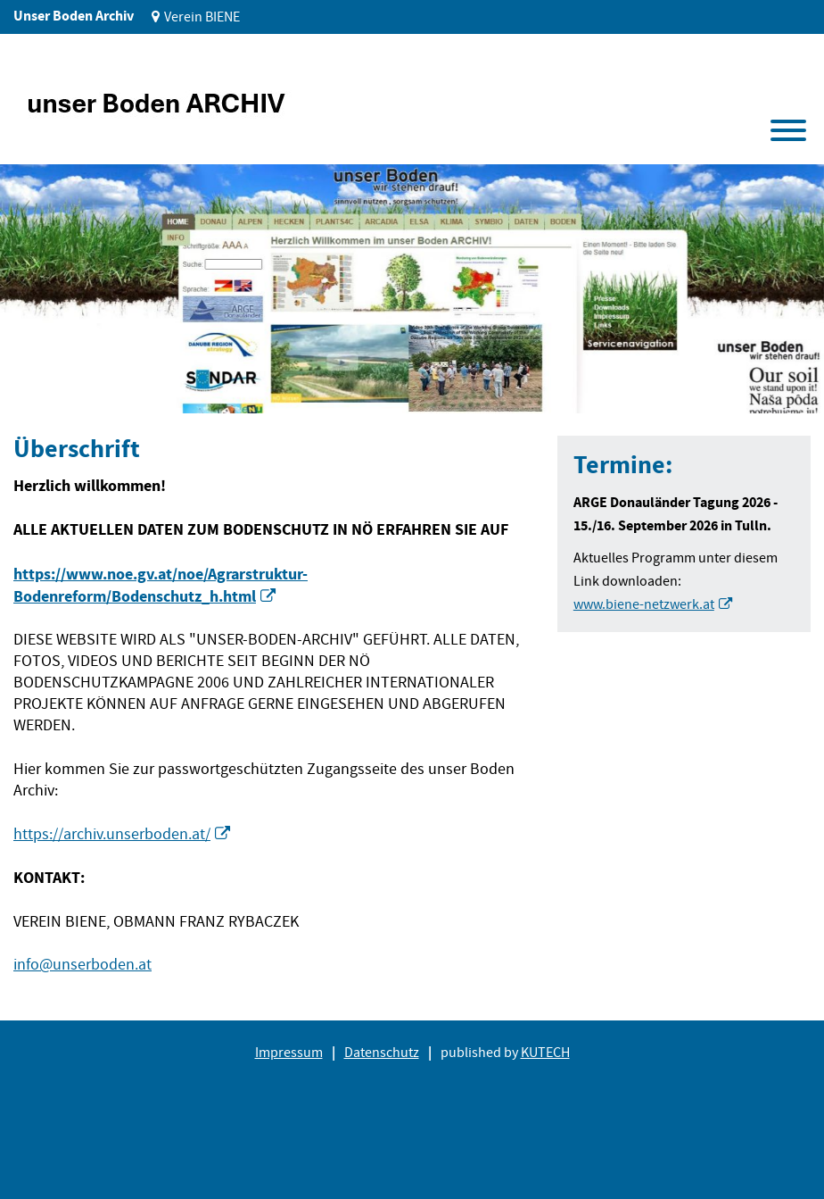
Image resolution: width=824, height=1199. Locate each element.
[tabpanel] (412, 288)
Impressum (289, 1053)
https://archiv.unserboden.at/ (111, 834)
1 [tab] (43, 386)
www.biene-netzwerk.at (643, 604)
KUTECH (545, 1053)
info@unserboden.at (82, 964)
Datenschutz (381, 1053)
